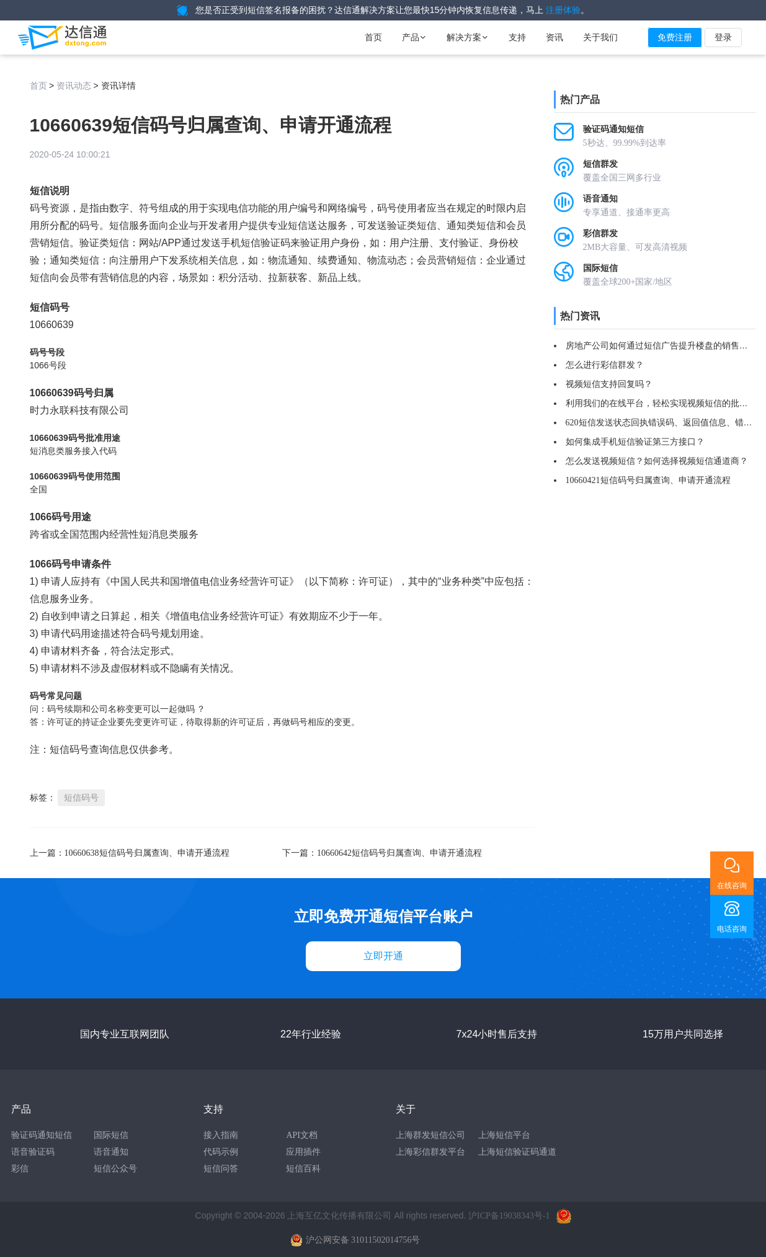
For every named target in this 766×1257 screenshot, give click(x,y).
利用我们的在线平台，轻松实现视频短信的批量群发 (665, 403)
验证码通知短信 (41, 1135)
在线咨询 (732, 885)
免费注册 (674, 37)
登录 (723, 37)
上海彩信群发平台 (430, 1152)
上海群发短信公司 (430, 1135)
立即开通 (383, 956)
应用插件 (303, 1152)
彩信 (20, 1168)
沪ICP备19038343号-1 (509, 1215)
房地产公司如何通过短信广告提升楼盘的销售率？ (661, 345)
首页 (373, 37)
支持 (517, 37)
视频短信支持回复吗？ (609, 384)
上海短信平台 (504, 1135)
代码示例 (220, 1152)
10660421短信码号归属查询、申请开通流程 (648, 480)
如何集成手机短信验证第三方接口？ (635, 441)
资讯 (554, 37)
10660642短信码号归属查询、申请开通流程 (399, 853)
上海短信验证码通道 (517, 1152)
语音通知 (111, 1152)
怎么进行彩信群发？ (605, 365)
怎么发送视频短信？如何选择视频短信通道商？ (657, 461)
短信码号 (81, 797)
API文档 (302, 1135)
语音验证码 (33, 1152)
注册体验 (563, 10)
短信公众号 (115, 1168)
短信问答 (220, 1168)
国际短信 (111, 1135)
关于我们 (600, 37)
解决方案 (468, 37)
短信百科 (303, 1168)
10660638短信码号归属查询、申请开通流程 (147, 853)
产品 (414, 37)
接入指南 (220, 1135)
